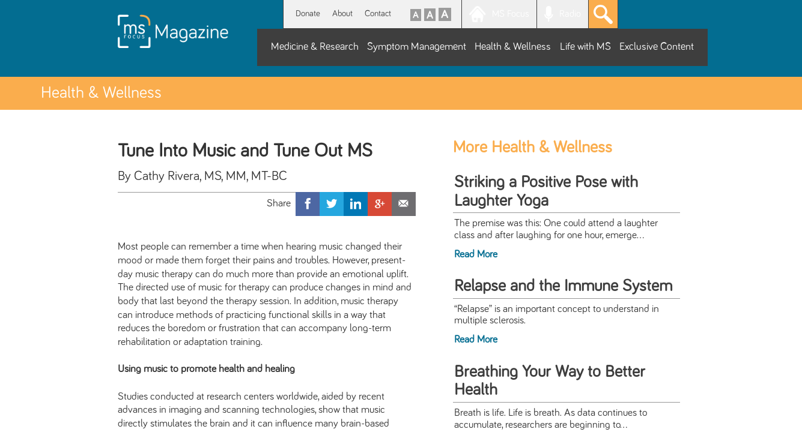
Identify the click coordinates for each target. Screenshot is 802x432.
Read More (475, 254)
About (342, 13)
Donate (308, 13)
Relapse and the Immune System (563, 286)
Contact (378, 13)
